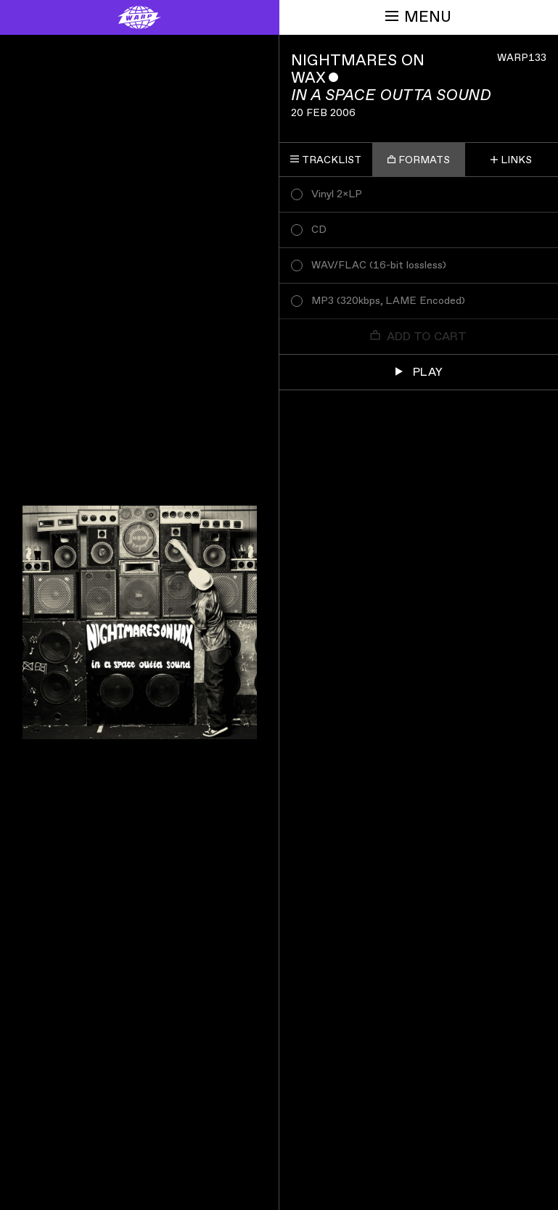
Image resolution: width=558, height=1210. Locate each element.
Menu (418, 17)
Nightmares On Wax (357, 69)
